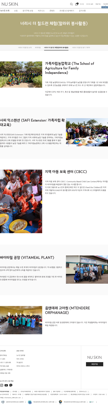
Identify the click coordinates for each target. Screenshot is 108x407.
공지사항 (82, 11)
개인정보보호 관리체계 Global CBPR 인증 (71, 402)
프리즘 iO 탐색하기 (67, 11)
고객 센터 (3, 351)
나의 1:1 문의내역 (5, 362)
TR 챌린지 (20, 362)
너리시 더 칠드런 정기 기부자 (81, 47)
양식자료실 (3, 355)
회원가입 (94, 364)
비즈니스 (41, 11)
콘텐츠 (52, 11)
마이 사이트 (20, 359)
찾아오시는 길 (82, 391)
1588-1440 (101, 394)
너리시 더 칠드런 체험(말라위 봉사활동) (56, 47)
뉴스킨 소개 (4, 11)
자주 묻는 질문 (4, 366)
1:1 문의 (2, 359)
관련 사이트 (20, 351)
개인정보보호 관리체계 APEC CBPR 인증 (41, 402)
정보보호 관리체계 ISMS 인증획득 (12, 402)
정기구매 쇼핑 (28, 11)
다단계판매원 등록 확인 (70, 391)
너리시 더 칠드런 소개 (24, 47)
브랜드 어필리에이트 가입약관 (42, 391)
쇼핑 (16, 11)
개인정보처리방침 (4, 391)
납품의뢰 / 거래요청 (6, 369)
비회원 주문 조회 (5, 373)
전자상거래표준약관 (26, 391)
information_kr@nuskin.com (12, 397)
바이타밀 (37, 47)
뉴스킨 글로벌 (21, 355)
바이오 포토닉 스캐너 (23, 366)
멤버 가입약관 (56, 391)
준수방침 (15, 391)
